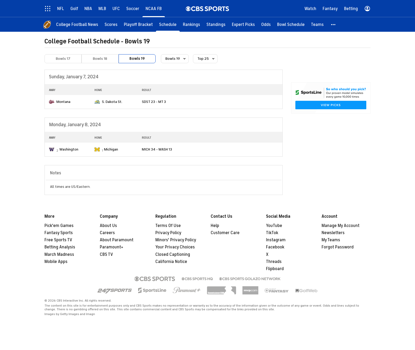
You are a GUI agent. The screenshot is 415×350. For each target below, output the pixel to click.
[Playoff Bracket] (138, 24)
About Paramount (116, 240)
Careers (107, 232)
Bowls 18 (100, 58)
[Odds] (266, 24)
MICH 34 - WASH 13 (157, 149)
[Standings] (216, 24)
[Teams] (317, 24)
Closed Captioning (172, 254)
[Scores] (111, 24)
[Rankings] (191, 24)
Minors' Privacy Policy (175, 240)
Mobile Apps (55, 261)
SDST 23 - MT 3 (154, 101)
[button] (333, 24)
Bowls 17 (63, 58)
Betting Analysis (59, 247)
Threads (274, 261)
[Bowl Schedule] (291, 24)
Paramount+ (111, 247)
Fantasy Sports (58, 232)
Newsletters (333, 232)
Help (215, 225)
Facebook (275, 247)
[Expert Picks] (243, 24)
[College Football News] (77, 24)
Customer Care (225, 232)
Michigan (111, 149)
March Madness (59, 254)
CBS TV (106, 254)
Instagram (276, 240)
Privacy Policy (168, 232)
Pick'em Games (59, 225)
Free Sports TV (58, 240)
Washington (68, 149)
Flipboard (275, 268)
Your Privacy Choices (175, 247)
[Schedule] (168, 24)
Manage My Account (340, 225)
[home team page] (51, 101)
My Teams (331, 240)
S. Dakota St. (112, 101)
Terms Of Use (168, 225)
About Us (108, 225)
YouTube (274, 225)
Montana (63, 101)
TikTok (272, 232)
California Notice (171, 261)
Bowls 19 (137, 58)
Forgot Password (338, 247)
